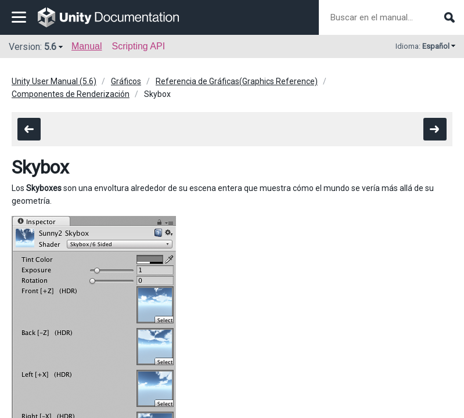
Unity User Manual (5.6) (54, 81)
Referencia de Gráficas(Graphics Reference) (237, 81)
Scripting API (138, 46)
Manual (86, 46)
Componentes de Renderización (71, 94)
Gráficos (126, 81)
